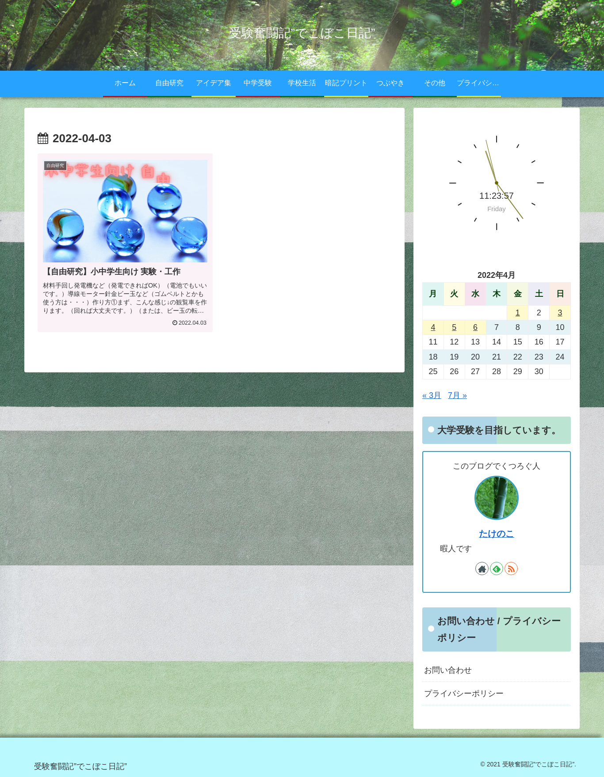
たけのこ (496, 533)
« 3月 (431, 395)
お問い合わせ (448, 670)
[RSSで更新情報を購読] (511, 568)
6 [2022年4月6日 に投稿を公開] (475, 327)
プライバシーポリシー (464, 693)
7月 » (457, 395)
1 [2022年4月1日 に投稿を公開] (518, 312)
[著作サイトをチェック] (482, 568)
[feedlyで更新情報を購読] (496, 568)
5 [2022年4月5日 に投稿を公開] (454, 327)
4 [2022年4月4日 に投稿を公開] (433, 327)
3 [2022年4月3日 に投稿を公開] (560, 312)
